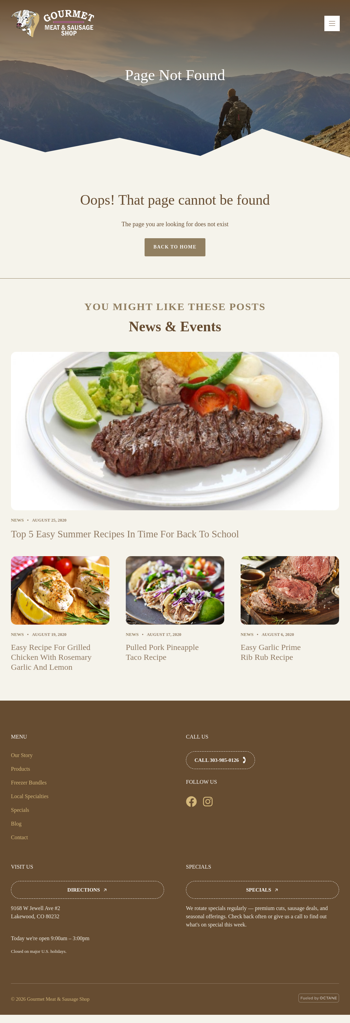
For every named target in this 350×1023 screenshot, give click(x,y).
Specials (20, 810)
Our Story (22, 755)
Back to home (175, 247)
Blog (16, 824)
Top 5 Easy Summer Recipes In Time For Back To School (125, 533)
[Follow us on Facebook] (191, 801)
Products (20, 769)
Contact (19, 837)
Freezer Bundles (28, 782)
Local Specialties (30, 796)
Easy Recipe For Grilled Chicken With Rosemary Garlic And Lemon (51, 657)
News (17, 520)
